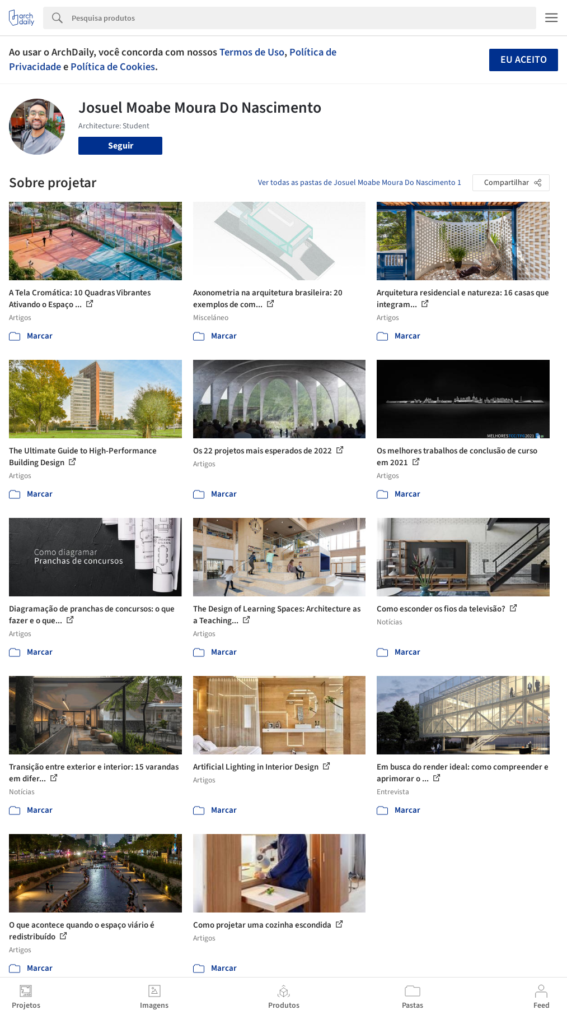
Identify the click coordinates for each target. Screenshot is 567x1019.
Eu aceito (523, 60)
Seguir (120, 146)
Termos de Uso (251, 52)
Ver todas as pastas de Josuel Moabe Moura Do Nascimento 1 (359, 183)
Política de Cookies (113, 66)
